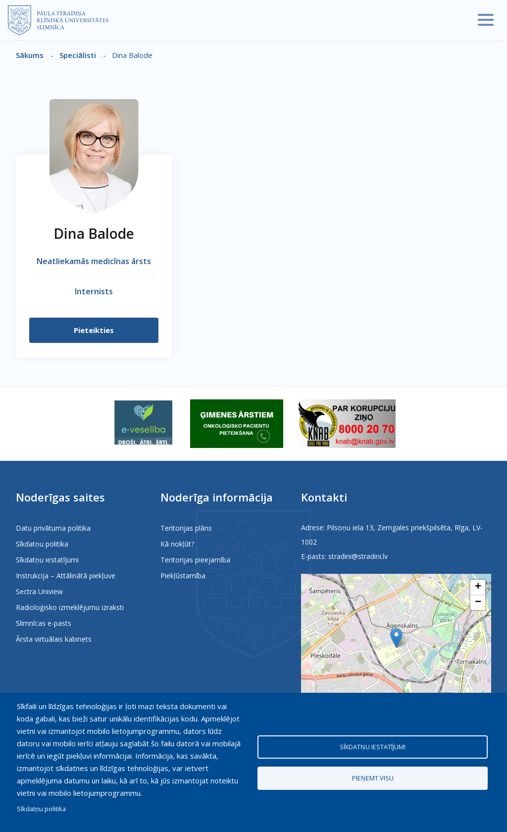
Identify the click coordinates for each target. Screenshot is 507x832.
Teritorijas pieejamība (195, 559)
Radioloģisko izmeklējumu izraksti (70, 607)
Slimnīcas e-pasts (43, 623)
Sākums (30, 55)
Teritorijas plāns (186, 528)
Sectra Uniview (39, 591)
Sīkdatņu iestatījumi (47, 559)
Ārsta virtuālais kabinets (54, 639)
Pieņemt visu (373, 778)
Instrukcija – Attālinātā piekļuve (65, 575)
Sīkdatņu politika (42, 544)
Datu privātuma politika (53, 528)
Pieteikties (94, 330)
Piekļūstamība (182, 575)
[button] (396, 638)
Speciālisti (77, 55)
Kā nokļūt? (177, 544)
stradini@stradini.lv (358, 556)
